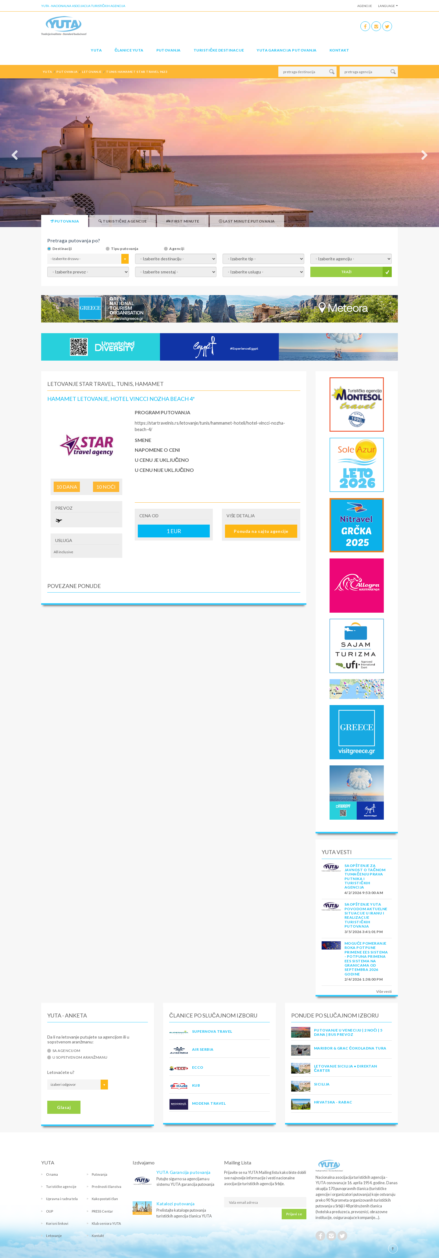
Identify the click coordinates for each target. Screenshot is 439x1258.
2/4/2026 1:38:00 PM (363, 979)
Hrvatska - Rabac (333, 1102)
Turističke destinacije (219, 50)
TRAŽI (346, 272)
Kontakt (339, 50)
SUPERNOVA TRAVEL (212, 1031)
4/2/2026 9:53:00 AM (363, 892)
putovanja (66, 71)
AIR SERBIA (203, 1049)
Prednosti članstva (106, 1187)
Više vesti (384, 991)
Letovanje (54, 1236)
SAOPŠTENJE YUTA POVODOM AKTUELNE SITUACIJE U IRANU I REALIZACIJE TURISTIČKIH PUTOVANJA (365, 915)
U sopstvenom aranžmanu (80, 1057)
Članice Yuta (129, 50)
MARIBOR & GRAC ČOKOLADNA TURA (350, 1048)
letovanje (92, 71)
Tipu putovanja (124, 249)
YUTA (96, 50)
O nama (52, 1174)
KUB (196, 1085)
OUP (49, 1211)
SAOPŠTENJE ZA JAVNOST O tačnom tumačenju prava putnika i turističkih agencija (364, 876)
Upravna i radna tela (62, 1199)
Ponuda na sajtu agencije (261, 531)
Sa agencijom (66, 1051)
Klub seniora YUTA (106, 1223)
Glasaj (64, 1107)
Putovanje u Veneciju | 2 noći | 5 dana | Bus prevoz (348, 1032)
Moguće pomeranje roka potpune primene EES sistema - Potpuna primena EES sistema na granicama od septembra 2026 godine (366, 958)
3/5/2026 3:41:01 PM (363, 931)
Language (386, 6)
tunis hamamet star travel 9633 (136, 71)
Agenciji (176, 249)
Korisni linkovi (57, 1223)
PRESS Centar (102, 1211)
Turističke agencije (61, 1187)
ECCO (197, 1067)
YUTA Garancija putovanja (183, 1172)
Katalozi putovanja (175, 1203)
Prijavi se (294, 1214)
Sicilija (322, 1084)
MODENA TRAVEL (209, 1103)
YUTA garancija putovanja (287, 50)
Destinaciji (62, 249)
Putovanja (168, 50)
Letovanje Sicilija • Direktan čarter (345, 1068)
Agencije (364, 6)
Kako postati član (105, 1199)
